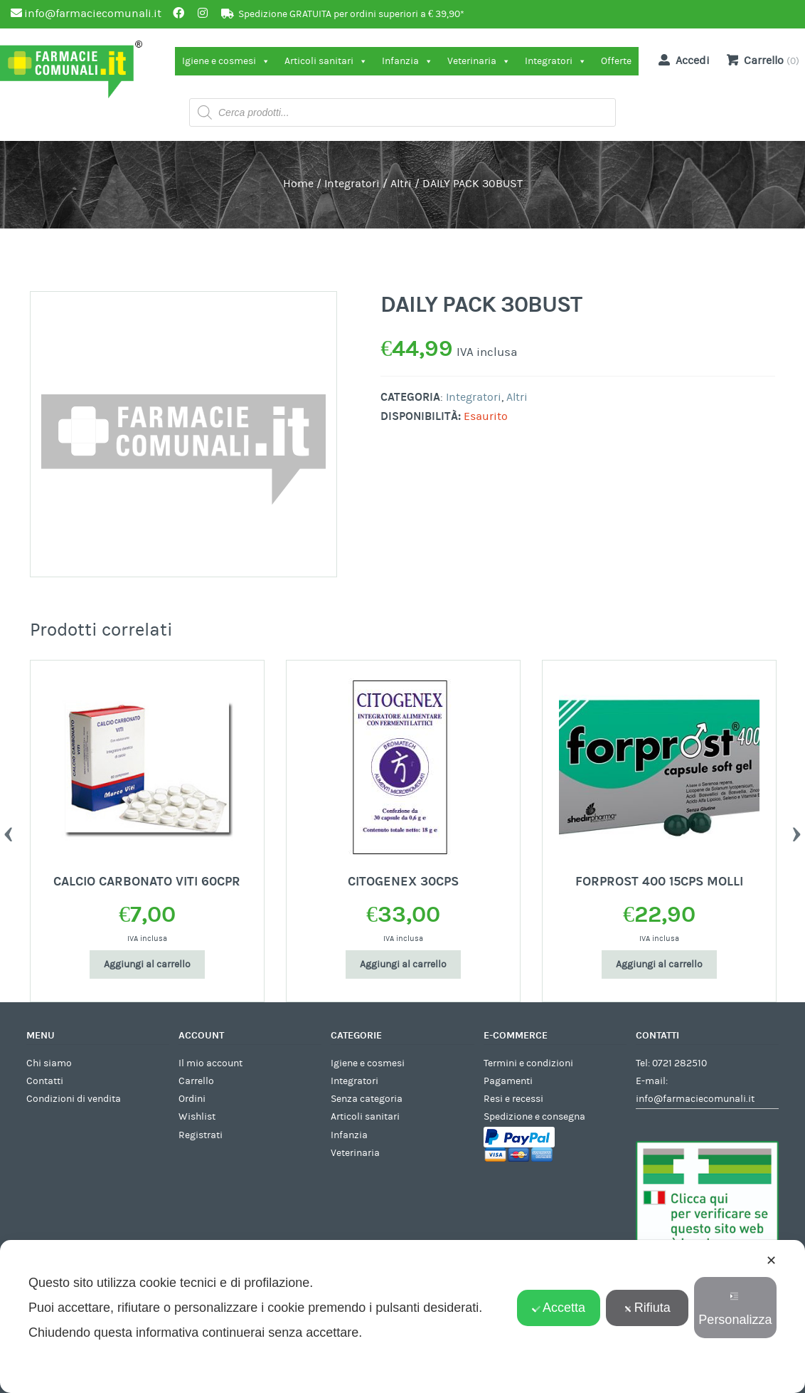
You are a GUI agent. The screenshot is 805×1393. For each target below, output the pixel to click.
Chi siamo (49, 1063)
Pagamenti (508, 1081)
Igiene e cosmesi (226, 61)
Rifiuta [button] (647, 1307)
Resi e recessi (513, 1099)
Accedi (681, 60)
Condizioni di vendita (73, 1099)
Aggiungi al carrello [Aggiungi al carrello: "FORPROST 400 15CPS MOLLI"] (659, 964)
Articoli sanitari (326, 61)
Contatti (44, 1081)
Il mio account (210, 1063)
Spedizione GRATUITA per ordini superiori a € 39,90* (351, 14)
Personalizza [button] (735, 1309)
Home (298, 183)
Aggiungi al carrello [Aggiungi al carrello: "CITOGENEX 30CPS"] (403, 964)
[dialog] (402, 1316)
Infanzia (407, 61)
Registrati (200, 1135)
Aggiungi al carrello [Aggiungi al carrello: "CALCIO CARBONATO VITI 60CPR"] (147, 964)
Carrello (196, 1081)
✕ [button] (771, 1260)
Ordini (192, 1099)
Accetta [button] (558, 1307)
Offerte (616, 61)
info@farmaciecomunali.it (695, 1099)
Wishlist (196, 1117)
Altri (401, 183)
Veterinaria (479, 61)
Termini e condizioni (528, 1063)
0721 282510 (679, 1063)
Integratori (556, 61)
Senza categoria (366, 1099)
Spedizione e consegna (534, 1117)
